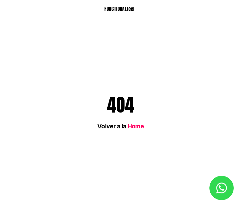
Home (136, 126)
